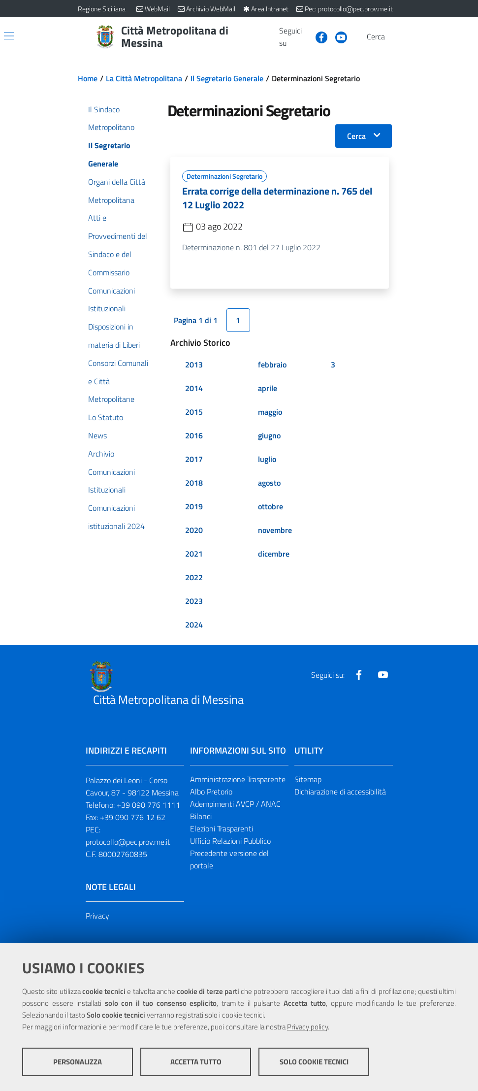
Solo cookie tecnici (314, 1061)
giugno (269, 435)
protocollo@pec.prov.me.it (128, 842)
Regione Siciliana (102, 8)
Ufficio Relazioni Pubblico (230, 841)
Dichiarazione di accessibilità (340, 791)
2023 (194, 601)
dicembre (273, 554)
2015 (194, 412)
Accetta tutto (196, 1061)
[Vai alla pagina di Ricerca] (395, 37)
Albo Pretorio (211, 791)
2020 (194, 530)
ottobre (270, 506)
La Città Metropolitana (144, 78)
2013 (194, 364)
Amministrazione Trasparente (238, 779)
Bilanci (201, 816)
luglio (267, 459)
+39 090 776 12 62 (132, 817)
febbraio (272, 364)
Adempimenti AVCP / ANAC (235, 804)
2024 (194, 624)
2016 (194, 435)
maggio (270, 412)
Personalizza (77, 1061)
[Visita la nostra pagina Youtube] (337, 36)
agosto (269, 483)
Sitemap (307, 779)
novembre (275, 530)
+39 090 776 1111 (148, 805)
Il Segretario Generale (227, 78)
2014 (194, 388)
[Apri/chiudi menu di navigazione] (9, 36)
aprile (267, 388)
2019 (194, 506)
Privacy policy (307, 1026)
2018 (194, 483)
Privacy (97, 916)
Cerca (356, 136)
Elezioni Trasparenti (221, 828)
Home (87, 78)
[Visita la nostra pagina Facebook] (317, 36)
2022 (194, 577)
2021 (194, 554)
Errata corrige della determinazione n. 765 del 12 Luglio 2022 (277, 197)
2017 (194, 459)
